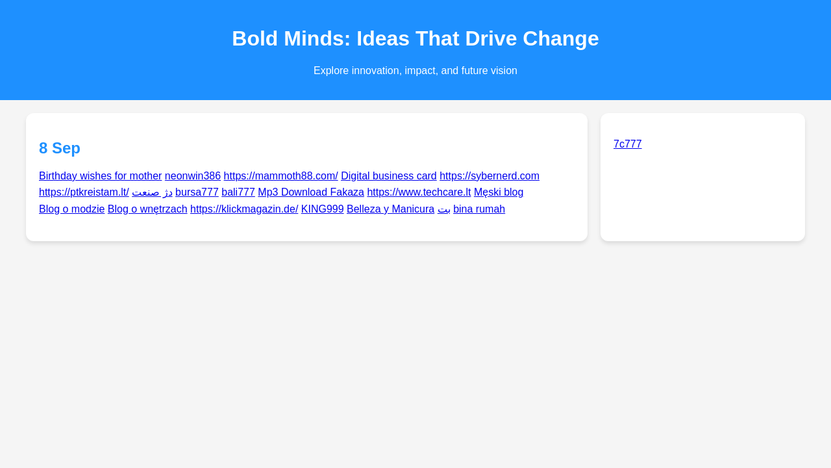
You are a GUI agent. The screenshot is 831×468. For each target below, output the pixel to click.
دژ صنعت (152, 192)
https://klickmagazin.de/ (244, 208)
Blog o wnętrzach (148, 208)
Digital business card (389, 175)
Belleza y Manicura (390, 208)
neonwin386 (193, 175)
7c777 (628, 144)
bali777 (238, 192)
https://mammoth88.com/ (281, 175)
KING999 (322, 208)
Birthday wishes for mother (100, 175)
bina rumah (479, 208)
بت (444, 208)
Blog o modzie (72, 208)
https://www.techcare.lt (419, 192)
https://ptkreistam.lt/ (84, 192)
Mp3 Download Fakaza (311, 192)
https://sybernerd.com (490, 175)
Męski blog (498, 192)
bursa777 (197, 192)
